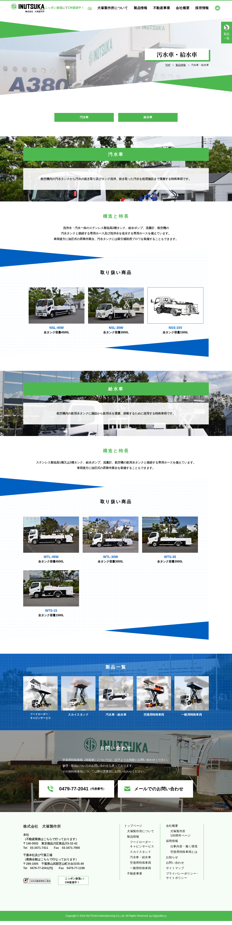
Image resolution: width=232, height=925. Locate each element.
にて (74, 884)
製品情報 (145, 7)
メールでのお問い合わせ (158, 792)
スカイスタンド (140, 855)
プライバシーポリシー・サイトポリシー (182, 879)
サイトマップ (175, 872)
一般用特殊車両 (140, 872)
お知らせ (172, 861)
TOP (167, 65)
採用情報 (207, 7)
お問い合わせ (175, 866)
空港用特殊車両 (140, 866)
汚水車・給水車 (140, 861)
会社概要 (188, 7)
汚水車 (84, 118)
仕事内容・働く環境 (184, 850)
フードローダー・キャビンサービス (142, 848)
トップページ (133, 829)
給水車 (148, 118)
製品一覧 (226, 36)
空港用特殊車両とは (184, 855)
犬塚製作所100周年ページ (180, 837)
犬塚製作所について (118, 7)
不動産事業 (166, 7)
